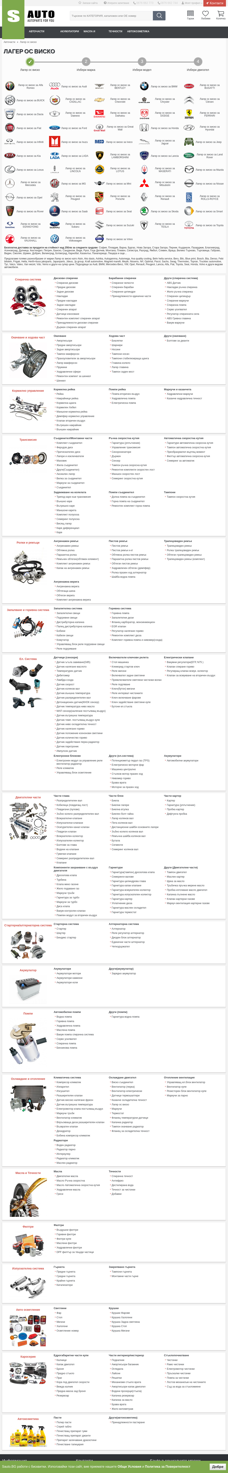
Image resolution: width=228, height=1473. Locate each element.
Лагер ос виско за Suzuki (120, 225)
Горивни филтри (66, 1183)
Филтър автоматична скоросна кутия (187, 445)
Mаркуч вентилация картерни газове (187, 860)
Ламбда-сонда (65, 653)
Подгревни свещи (67, 595)
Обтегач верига (65, 574)
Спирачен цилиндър (178, 295)
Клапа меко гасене (67, 843)
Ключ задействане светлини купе (130, 674)
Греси (60, 1142)
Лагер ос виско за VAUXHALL (31, 239)
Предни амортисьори (69, 340)
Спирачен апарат (66, 307)
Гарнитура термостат (124, 868)
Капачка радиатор (122, 1075)
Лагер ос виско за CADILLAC (75, 100)
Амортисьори (64, 336)
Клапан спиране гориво (180, 641)
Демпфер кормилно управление (75, 407)
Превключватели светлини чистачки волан (136, 653)
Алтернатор (118, 884)
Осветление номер (67, 1279)
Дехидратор (63, 1083)
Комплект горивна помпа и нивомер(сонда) (136, 616)
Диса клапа (63, 863)
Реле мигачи (119, 645)
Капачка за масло (122, 1346)
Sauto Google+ (174, 1415)
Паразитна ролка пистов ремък (129, 540)
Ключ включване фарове (126, 670)
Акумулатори (78, 32)
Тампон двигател (176, 832)
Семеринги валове (122, 836)
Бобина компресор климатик (73, 1087)
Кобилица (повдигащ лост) (72, 769)
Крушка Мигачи (120, 1279)
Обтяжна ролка (65, 532)
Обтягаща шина (66, 570)
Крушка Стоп (119, 1275)
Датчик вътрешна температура (74, 686)
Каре (59, 515)
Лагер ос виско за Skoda (164, 211)
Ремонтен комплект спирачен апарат (78, 315)
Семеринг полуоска (68, 503)
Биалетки (117, 336)
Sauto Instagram (205, 1415)
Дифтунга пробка (176, 778)
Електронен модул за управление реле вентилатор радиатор (79, 730)
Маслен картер (175, 836)
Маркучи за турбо (67, 859)
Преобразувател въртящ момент (185, 440)
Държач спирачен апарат (71, 323)
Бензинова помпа (67, 1001)
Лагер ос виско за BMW (164, 86)
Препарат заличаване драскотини (76, 1384)
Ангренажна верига (67, 566)
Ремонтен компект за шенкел (73, 369)
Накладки (62, 295)
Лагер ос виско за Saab (74, 211)
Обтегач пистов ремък (124, 544)
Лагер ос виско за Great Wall (120, 128)
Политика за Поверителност (167, 1466)
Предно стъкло (65, 1322)
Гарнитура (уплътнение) (125, 432)
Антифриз (117, 1130)
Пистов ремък (119, 528)
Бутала (116, 802)
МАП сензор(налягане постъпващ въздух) (80, 682)
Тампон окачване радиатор (127, 1079)
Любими (206, 19)
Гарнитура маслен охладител (128, 864)
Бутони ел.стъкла (122, 678)
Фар (59, 1262)
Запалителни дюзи (122, 595)
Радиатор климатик (68, 1108)
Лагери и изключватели (70, 445)
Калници (61, 1309)
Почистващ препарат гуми (71, 1376)
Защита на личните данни (17, 1446)
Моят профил (192, 3)
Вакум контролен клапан (70, 867)
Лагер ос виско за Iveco (119, 142)
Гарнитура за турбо (68, 855)
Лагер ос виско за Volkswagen (75, 239)
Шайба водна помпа (123, 557)
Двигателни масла (67, 1126)
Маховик (61, 449)
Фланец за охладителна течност (130, 1083)
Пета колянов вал (122, 786)
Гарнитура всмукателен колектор (130, 848)
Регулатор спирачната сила (182, 311)
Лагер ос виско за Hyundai (210, 128)
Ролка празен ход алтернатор (128, 553)
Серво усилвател (176, 307)
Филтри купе (64, 1187)
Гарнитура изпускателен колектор (131, 852)
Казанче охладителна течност (129, 1054)
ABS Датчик (173, 282)
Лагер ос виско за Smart (209, 211)
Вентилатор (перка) (123, 1042)
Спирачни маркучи (177, 299)
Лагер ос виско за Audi (74, 86)
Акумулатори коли (67, 938)
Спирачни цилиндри (123, 290)
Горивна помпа (120, 591)
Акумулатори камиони (69, 933)
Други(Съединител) (68, 457)
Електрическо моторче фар (127, 732)
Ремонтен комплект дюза (126, 612)
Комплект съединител (69, 432)
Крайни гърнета (65, 1229)
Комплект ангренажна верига (73, 578)
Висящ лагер (64, 507)
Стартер (61, 884)
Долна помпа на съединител (128, 482)
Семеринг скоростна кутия (127, 465)
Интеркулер (63, 1104)
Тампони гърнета (121, 1221)
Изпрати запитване (123, 3)
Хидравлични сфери (68, 365)
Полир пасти (64, 1367)
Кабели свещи (65, 612)
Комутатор (63, 616)
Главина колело (121, 357)
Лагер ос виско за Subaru (75, 225)
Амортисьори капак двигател (128, 1334)
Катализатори (64, 1233)
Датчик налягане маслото (71, 641)
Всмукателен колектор (69, 798)
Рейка (60, 387)
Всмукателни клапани (69, 782)
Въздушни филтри (67, 1179)
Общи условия (10, 1440)
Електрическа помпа (123, 395)
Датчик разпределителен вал (73, 670)
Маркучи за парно (177, 1050)
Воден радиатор (66, 1096)
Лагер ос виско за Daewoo (75, 114)
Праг (59, 1326)
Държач (116, 445)
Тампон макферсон (68, 348)
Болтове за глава (66, 806)
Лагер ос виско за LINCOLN (75, 170)
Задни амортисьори (68, 344)
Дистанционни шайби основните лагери (134, 790)
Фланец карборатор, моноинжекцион (132, 599)
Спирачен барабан (122, 286)
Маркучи (117, 1062)
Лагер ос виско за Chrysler (165, 100)
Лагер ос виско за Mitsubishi (165, 184)
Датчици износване (68, 311)
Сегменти (117, 806)
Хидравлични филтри (69, 1196)
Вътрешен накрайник (69, 415)
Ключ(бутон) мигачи (123, 661)
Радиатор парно (66, 1100)
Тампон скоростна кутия (180, 482)
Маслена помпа (66, 985)
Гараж (192, 19)
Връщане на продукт (14, 1434)
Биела (115, 765)
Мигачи (61, 1270)
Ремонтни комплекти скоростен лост (132, 457)
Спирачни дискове (67, 282)
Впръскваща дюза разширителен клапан (80, 1075)
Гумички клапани (66, 814)
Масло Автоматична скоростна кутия (77, 1134)
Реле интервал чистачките (127, 665)
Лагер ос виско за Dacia (29, 114)
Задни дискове (65, 290)
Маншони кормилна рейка (71, 403)
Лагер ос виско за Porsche (120, 197)
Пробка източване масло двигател (186, 848)
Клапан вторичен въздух (70, 411)
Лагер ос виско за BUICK (30, 100)
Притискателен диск (68, 440)
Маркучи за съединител (70, 469)
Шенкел (61, 373)
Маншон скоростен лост (125, 461)
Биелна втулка (120, 773)
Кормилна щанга (66, 395)
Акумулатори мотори (68, 929)
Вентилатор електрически (126, 1046)
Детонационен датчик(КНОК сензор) (77, 674)
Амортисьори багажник (125, 1314)
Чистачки (172, 1309)
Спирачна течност (122, 1126)
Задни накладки (66, 303)
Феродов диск (64, 436)
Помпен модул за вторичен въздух (76, 871)
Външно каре (64, 486)
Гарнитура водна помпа (125, 973)
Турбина (61, 839)
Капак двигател (65, 1314)
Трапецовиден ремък (179, 528)
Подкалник (118, 1309)
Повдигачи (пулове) (68, 773)
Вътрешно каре (65, 491)
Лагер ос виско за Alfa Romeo (30, 86)
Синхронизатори (121, 440)
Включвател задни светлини (128, 649)
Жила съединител (67, 453)
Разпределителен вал (69, 765)
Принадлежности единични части (131, 295)
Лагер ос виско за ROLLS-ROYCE (210, 197)
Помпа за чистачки (177, 1326)
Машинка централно (123, 736)
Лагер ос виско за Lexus (30, 169)
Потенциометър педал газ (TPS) (130, 728)
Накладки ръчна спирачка (181, 286)
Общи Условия (129, 1466)
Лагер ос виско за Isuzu (74, 142)
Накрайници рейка (67, 391)
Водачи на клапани (67, 810)
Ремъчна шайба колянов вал (128, 798)
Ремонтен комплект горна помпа (130, 491)
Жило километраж (122, 1354)
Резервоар (63, 1342)
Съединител (63, 473)
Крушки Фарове (120, 1262)
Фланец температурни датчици (129, 1071)
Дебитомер (63, 649)
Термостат (118, 1067)
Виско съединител (122, 1038)
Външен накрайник (67, 419)
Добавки (116, 1142)
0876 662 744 (170, 3)
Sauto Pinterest (195, 1415)
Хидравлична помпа (123, 391)
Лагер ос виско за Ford (74, 128)
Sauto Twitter (164, 1415)
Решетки (117, 1326)
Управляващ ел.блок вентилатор (185, 1038)
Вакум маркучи (175, 319)
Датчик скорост (65, 657)
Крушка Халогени (122, 1266)
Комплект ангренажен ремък (73, 544)
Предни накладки (66, 299)
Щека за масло (175, 840)
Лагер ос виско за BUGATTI (210, 86)
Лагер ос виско (120, 1058)
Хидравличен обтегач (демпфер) (130, 548)
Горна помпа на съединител (128, 486)
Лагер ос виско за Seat (119, 211)
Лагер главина (120, 361)
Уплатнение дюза (122, 860)
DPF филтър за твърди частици (75, 1200)
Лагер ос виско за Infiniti (30, 142)
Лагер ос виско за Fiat (28, 128)
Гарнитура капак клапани (126, 844)
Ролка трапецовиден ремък (182, 532)
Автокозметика (163, 32)
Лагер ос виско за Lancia (165, 156)
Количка (221, 19)
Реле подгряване (66, 624)
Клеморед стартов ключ (125, 641)
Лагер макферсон (67, 357)
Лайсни (116, 1322)
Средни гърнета (66, 1225)
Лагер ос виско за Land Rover (210, 156)
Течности (135, 32)
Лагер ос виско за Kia (28, 156)
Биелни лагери (120, 769)
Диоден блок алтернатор (126, 893)
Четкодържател (120, 901)
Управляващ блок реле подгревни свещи (80, 620)
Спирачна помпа (176, 303)
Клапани (61, 822)
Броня (60, 1318)
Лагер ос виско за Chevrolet (120, 100)
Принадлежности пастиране (128, 1367)
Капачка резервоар (122, 1342)
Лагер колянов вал (122, 782)
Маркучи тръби (65, 851)
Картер (171, 765)
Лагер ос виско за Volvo (119, 239)
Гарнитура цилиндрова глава (128, 840)
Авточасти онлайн (45, 32)
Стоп (59, 1266)
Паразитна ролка (66, 536)
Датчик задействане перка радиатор (77, 710)
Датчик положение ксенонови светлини (79, 702)
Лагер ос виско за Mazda (210, 169)
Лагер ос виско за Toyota (210, 225)
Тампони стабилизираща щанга (130, 353)
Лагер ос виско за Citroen (210, 100)
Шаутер (61, 889)
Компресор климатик (68, 1038)
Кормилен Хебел (66, 399)
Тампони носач (120, 348)
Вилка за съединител (69, 465)
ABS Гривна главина (178, 315)
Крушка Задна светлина (125, 1270)
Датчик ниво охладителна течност (76, 694)
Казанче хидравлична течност (184, 391)
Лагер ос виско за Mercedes (31, 184)
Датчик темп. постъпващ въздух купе (77, 690)
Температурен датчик (69, 645)
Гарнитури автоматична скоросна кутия (189, 432)
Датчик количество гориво (71, 706)
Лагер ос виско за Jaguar (165, 142)
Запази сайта (94, 3)
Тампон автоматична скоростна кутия (188, 436)
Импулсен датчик (66, 719)
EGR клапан (119, 603)
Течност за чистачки (123, 1138)
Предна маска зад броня (71, 1338)
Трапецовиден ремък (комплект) (185, 540)
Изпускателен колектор (70, 802)
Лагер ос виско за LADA (74, 156)
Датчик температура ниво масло (75, 678)
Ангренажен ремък (67, 528)
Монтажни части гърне (124, 1225)
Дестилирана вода (122, 1134)
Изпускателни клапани (69, 786)
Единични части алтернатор (128, 897)
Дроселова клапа (66, 835)
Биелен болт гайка (122, 778)
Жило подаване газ (67, 847)
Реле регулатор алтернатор (127, 889)
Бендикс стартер (66, 893)
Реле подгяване (121, 657)
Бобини (61, 607)
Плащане (7, 1417)
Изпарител (63, 1042)
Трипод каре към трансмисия (73, 482)
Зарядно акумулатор (123, 929)
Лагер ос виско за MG (73, 183)
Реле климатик (65, 735)
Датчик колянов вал (68, 661)
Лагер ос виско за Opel (29, 197)
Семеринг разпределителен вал (75, 818)
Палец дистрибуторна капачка (74, 603)
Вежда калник (64, 1334)
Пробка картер (175, 773)
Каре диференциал (68, 511)
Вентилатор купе (176, 1042)
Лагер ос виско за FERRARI (210, 114)
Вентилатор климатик (69, 1071)
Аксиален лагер (66, 461)
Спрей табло (64, 1372)
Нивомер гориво (121, 744)
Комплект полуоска (67, 499)
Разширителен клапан (69, 1050)
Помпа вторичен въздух (125, 387)
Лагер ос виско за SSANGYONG (31, 225)
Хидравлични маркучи (179, 387)
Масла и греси (108, 32)
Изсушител (63, 1046)
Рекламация (9, 1428)
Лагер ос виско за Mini (118, 183)
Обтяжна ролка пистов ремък (128, 536)
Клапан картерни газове (180, 856)
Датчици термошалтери (125, 1050)
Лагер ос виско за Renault (165, 197)
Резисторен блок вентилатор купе (186, 1046)
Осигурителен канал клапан (72, 790)
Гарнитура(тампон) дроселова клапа (132, 832)
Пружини (62, 361)
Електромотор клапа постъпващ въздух (79, 1062)
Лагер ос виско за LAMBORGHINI (120, 156)
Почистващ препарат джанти (73, 1380)
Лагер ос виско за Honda (165, 128)
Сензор (116, 449)
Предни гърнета (66, 1221)
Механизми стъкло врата (126, 1330)
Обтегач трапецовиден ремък (183, 536)
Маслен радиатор (67, 1112)
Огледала (117, 1318)
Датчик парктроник (67, 714)
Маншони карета (66, 495)
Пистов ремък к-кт (122, 532)
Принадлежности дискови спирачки (77, 319)
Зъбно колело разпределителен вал (77, 778)
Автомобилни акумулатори (182, 728)
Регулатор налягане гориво (127, 607)
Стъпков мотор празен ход (127, 740)
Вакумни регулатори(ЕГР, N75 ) (184, 637)
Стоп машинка (120, 637)
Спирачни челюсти (122, 282)
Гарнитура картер (122, 856)
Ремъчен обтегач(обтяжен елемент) (77, 540)
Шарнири (117, 340)
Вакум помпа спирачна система (74, 989)
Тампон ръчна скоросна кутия (129, 453)
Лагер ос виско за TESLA (165, 225)
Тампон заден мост (123, 365)
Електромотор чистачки (180, 1318)
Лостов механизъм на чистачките (185, 1330)
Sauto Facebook (154, 1415)
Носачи (116, 344)
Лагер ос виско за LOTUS (120, 170)
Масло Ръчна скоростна (70, 1130)
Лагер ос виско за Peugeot (75, 197)
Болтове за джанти (177, 336)
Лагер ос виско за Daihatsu (120, 114)
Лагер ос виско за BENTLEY (120, 86)
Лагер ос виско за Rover (30, 211)
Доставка (7, 1423)
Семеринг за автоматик (180, 449)
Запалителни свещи (68, 591)
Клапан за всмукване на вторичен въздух (190, 649)
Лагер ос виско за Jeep (208, 142)
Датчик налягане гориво (70, 698)
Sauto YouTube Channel (184, 1415)
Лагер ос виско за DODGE (165, 114)
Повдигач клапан (66, 794)
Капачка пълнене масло (180, 852)
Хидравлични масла (68, 1138)
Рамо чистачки (175, 1314)
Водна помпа (64, 973)
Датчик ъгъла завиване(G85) (73, 637)
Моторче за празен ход (125, 752)
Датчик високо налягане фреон (74, 1054)
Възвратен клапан (67, 1079)
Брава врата (119, 748)
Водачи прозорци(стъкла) (126, 1338)
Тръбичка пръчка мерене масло (185, 844)
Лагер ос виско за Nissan (210, 183)
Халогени (62, 1275)
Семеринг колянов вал (124, 810)
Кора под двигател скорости (72, 1330)
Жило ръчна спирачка (179, 290)
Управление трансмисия (125, 436)
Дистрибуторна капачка (70, 599)
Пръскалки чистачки (178, 1322)
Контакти (216, 3)
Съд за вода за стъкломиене (183, 1334)
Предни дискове (66, 286)
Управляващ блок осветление (73, 739)
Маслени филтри (66, 1191)
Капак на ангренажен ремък (72, 548)
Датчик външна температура (73, 665)
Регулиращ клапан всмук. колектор (186, 645)
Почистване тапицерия (70, 1388)
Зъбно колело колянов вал (127, 794)
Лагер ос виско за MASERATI (165, 170)
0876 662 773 (148, 3)
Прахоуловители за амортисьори (75, 353)
